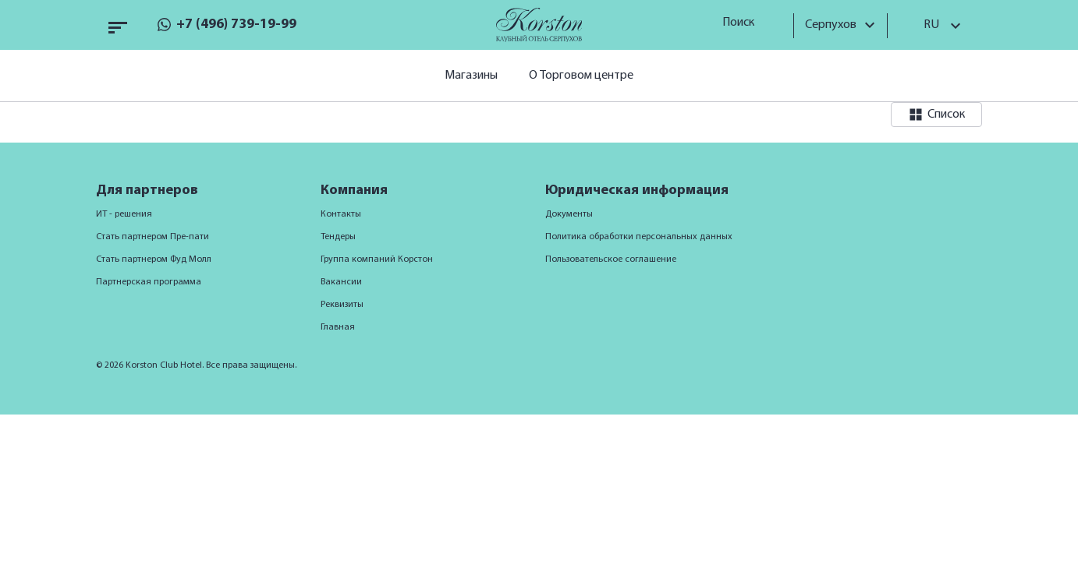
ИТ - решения (124, 214)
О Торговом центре (581, 75)
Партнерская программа (148, 282)
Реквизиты (342, 304)
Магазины (471, 75)
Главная (338, 327)
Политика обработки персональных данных (638, 237)
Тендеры (338, 237)
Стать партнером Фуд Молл (153, 259)
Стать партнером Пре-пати (152, 237)
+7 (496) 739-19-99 (236, 24)
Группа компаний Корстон (377, 259)
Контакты (341, 214)
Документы (569, 214)
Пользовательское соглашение (610, 259)
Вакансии (341, 282)
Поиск (743, 22)
